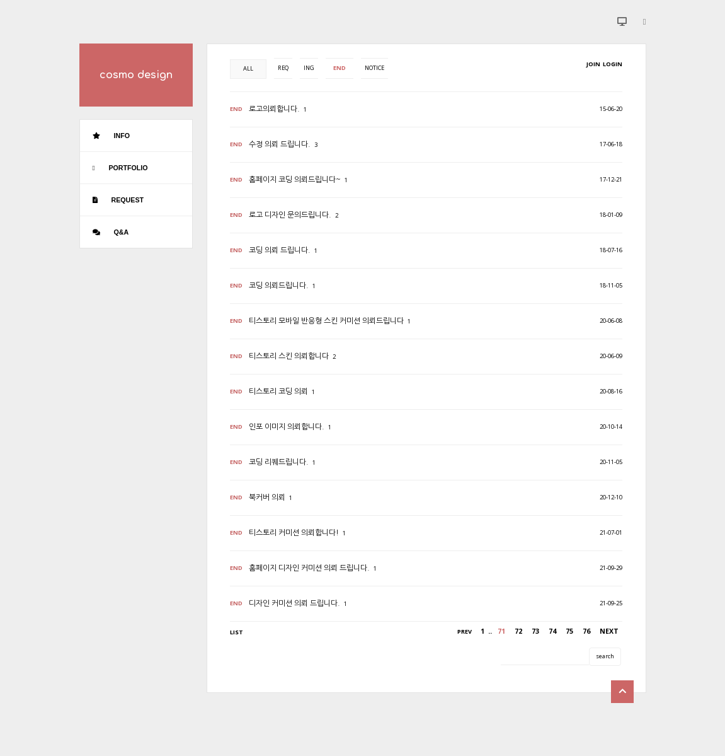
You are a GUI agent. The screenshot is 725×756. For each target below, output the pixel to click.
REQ (283, 68)
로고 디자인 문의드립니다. (290, 215)
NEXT (609, 631)
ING (309, 68)
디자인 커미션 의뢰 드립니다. (294, 603)
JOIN (593, 64)
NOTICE (374, 68)
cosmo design (136, 75)
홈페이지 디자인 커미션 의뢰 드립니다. (309, 568)
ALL (248, 68)
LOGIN (612, 64)
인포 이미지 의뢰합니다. (286, 427)
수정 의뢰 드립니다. (280, 144)
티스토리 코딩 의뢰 (278, 391)
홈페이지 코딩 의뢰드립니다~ (295, 179)
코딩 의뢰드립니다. (279, 285)
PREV (464, 631)
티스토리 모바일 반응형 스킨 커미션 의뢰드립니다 (326, 321)
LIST (236, 632)
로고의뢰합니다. (274, 109)
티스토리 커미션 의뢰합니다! (294, 533)
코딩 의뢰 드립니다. (280, 250)
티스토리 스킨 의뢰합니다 (289, 356)
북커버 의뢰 (267, 497)
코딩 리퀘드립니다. (279, 462)
